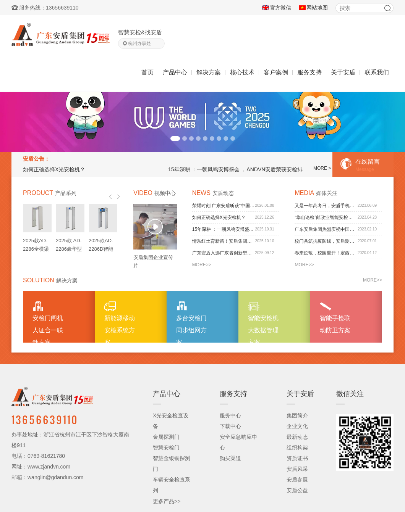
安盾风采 (297, 469)
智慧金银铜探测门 (171, 463)
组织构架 (297, 447)
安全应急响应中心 (238, 442)
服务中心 (230, 415)
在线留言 (367, 166)
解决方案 (208, 72)
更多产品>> (166, 501)
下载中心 (230, 426)
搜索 (387, 8)
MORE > (322, 168)
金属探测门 (166, 437)
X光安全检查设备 (170, 420)
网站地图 (317, 8)
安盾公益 (297, 490)
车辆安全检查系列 (171, 485)
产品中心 (175, 72)
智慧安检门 (166, 447)
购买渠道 (230, 458)
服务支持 (309, 72)
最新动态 (297, 437)
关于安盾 (343, 72)
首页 (147, 72)
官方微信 (280, 8)
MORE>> (201, 264)
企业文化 (297, 426)
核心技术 (242, 72)
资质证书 (297, 458)
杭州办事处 (139, 43)
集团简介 (297, 415)
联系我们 (376, 72)
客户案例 (276, 72)
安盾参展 (297, 480)
